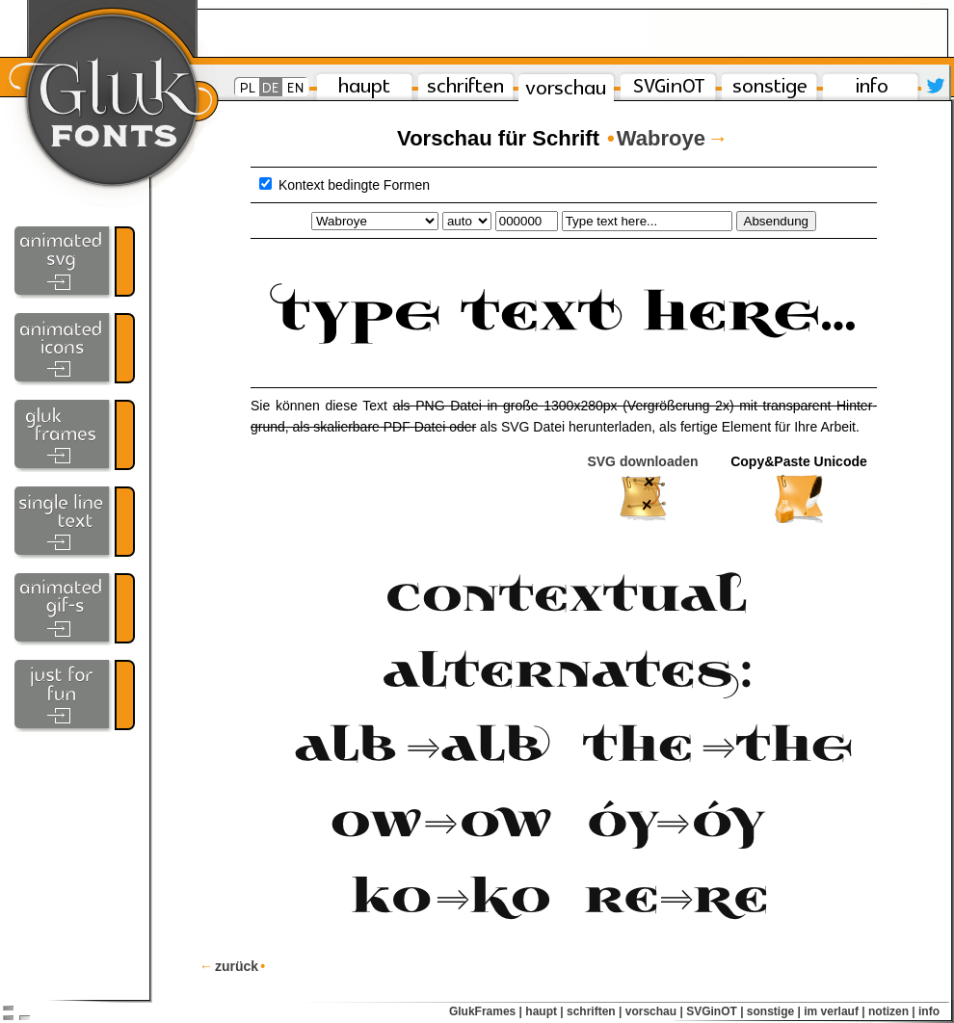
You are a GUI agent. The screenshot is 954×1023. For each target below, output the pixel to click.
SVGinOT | (714, 1011)
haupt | (544, 1011)
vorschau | (654, 1011)
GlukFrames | (485, 1011)
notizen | (891, 1011)
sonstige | (774, 1011)
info (929, 1011)
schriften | (594, 1011)
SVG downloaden (642, 490)
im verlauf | (834, 1011)
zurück (232, 966)
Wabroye (664, 138)
